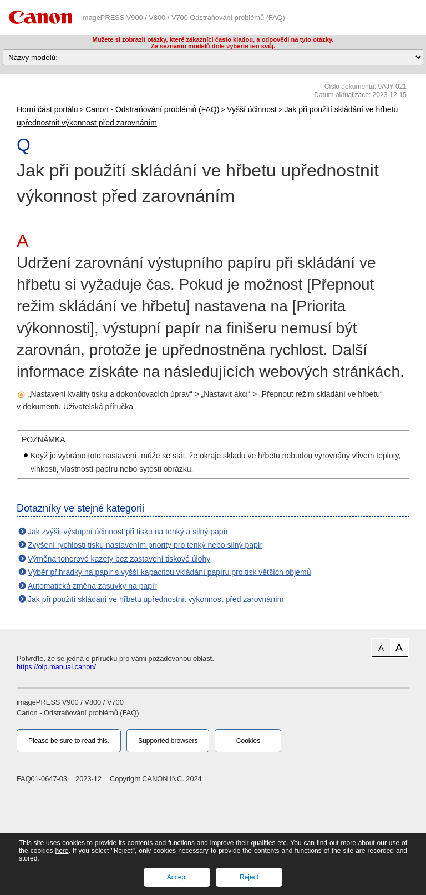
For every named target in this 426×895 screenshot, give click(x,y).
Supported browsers (167, 741)
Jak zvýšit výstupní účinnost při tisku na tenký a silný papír (128, 531)
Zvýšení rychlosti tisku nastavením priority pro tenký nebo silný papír (145, 544)
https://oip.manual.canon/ (56, 667)
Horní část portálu (47, 109)
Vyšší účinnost (252, 109)
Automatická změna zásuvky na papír (92, 586)
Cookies (248, 741)
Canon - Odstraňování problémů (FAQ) (152, 109)
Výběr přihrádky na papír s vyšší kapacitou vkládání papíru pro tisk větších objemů (169, 572)
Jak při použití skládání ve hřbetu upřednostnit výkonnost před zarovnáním (155, 599)
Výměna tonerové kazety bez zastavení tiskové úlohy (119, 558)
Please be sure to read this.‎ (68, 741)
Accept (177, 877)
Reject (249, 877)
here (61, 850)
